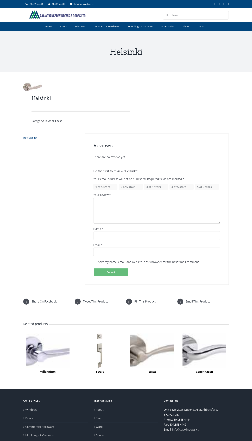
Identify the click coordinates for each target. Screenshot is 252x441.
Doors (29, 418)
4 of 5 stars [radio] (179, 187)
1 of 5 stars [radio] (102, 187)
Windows (31, 410)
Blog (98, 418)
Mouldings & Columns (39, 435)
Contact (101, 435)
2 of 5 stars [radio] (128, 187)
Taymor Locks (53, 121)
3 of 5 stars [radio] (153, 187)
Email (98, 245)
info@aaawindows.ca (185, 429)
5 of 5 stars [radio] (204, 187)
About (100, 410)
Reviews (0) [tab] (30, 138)
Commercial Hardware (39, 427)
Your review (102, 195)
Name (98, 229)
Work (99, 427)
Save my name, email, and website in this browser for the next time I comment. (149, 262)
